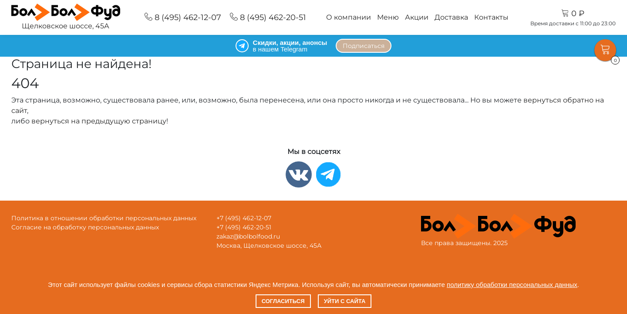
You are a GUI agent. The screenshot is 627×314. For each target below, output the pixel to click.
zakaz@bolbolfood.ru (248, 236)
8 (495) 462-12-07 (183, 17)
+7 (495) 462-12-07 (243, 218)
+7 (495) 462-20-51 (243, 227)
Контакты (491, 17)
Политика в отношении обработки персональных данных (103, 218)
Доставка (451, 17)
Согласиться (283, 301)
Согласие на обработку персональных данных (85, 227)
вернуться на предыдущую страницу (98, 121)
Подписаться (363, 46)
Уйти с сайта (345, 301)
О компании (348, 17)
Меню (388, 17)
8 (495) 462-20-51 (268, 17)
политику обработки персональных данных (512, 284)
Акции (416, 17)
